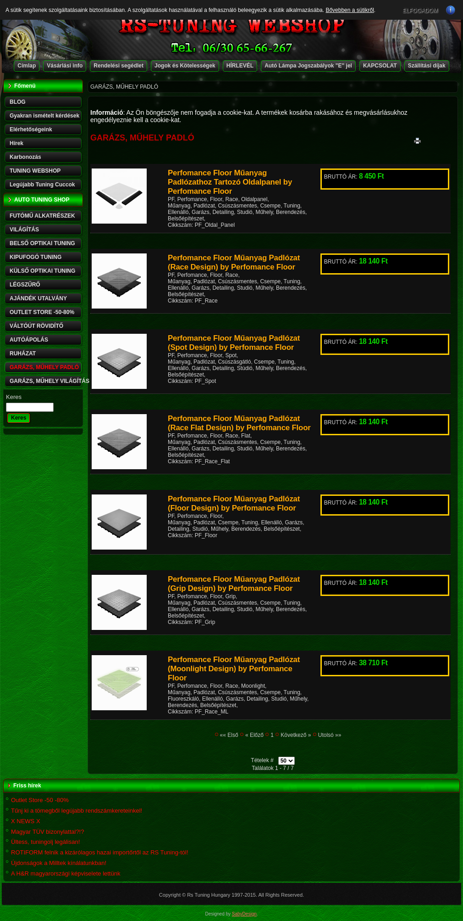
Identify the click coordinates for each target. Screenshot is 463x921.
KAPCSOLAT (380, 65)
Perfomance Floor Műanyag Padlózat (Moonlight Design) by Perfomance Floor (234, 668)
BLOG (18, 102)
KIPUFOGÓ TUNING (35, 257)
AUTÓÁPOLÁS (29, 340)
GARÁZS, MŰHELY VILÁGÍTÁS (46, 381)
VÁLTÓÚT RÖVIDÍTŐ (36, 326)
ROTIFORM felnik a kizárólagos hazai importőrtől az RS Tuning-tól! (99, 852)
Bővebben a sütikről (349, 10)
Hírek (16, 143)
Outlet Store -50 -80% (40, 800)
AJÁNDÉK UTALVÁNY (38, 298)
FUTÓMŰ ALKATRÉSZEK (42, 216)
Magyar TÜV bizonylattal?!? (47, 831)
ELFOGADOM (420, 10)
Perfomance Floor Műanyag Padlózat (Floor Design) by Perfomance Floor (234, 503)
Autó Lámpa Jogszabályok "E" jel (308, 65)
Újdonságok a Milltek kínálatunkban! (58, 862)
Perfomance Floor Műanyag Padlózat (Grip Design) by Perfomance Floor (234, 584)
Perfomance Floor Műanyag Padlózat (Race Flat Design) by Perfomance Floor (239, 423)
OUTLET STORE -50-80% (42, 312)
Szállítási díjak (427, 65)
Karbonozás (25, 157)
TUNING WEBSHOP (35, 171)
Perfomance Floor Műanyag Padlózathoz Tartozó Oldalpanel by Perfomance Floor (230, 182)
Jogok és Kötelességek (184, 65)
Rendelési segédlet (118, 65)
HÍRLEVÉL (240, 65)
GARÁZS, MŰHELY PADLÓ (44, 367)
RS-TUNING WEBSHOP (231, 25)
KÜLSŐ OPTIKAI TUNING (42, 271)
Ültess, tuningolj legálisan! (45, 841)
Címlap (26, 65)
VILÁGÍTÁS (24, 229)
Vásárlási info (65, 65)
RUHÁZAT (23, 353)
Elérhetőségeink (31, 129)
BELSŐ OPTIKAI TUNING (42, 243)
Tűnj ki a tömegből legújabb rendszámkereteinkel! (76, 810)
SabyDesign (244, 913)
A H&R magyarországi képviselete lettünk (65, 873)
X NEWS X (25, 821)
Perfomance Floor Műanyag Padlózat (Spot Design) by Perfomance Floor (234, 343)
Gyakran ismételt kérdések (44, 115)
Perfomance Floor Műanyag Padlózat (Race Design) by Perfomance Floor (234, 262)
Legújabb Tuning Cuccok (42, 184)
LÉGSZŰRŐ (25, 284)
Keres (14, 396)
